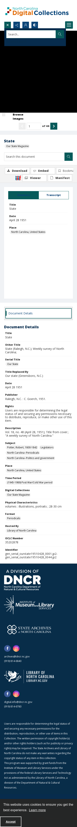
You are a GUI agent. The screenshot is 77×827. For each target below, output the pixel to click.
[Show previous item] (22, 126)
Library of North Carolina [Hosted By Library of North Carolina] (21, 530)
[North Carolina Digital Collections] (37, 10)
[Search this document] (34, 157)
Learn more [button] (37, 810)
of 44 (45, 126)
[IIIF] (18, 177)
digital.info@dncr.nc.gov (18, 702)
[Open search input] (7, 25)
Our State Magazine (17, 146)
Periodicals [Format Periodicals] (13, 518)
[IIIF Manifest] (60, 178)
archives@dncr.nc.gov (17, 656)
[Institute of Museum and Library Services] (29, 605)
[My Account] (25, 25)
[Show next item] (53, 126)
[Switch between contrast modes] (34, 25)
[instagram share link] (16, 648)
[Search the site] (31, 34)
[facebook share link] (7, 648)
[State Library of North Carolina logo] (29, 676)
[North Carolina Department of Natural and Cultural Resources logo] (22, 580)
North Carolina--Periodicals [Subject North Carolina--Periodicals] (23, 452)
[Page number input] (34, 126)
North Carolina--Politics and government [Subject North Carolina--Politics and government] (30, 458)
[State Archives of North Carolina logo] (29, 629)
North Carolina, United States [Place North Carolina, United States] (28, 232)
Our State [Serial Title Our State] (12, 364)
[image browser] (15, 117)
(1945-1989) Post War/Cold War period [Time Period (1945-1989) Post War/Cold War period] (29, 482)
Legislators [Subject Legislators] (47, 447)
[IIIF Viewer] (34, 178)
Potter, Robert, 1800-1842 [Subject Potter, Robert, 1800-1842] (22, 447)
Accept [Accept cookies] (11, 821)
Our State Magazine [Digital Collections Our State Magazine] (18, 494)
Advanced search (16, 41)
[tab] (23, 195)
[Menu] (69, 25)
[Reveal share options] (16, 25)
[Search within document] (68, 157)
